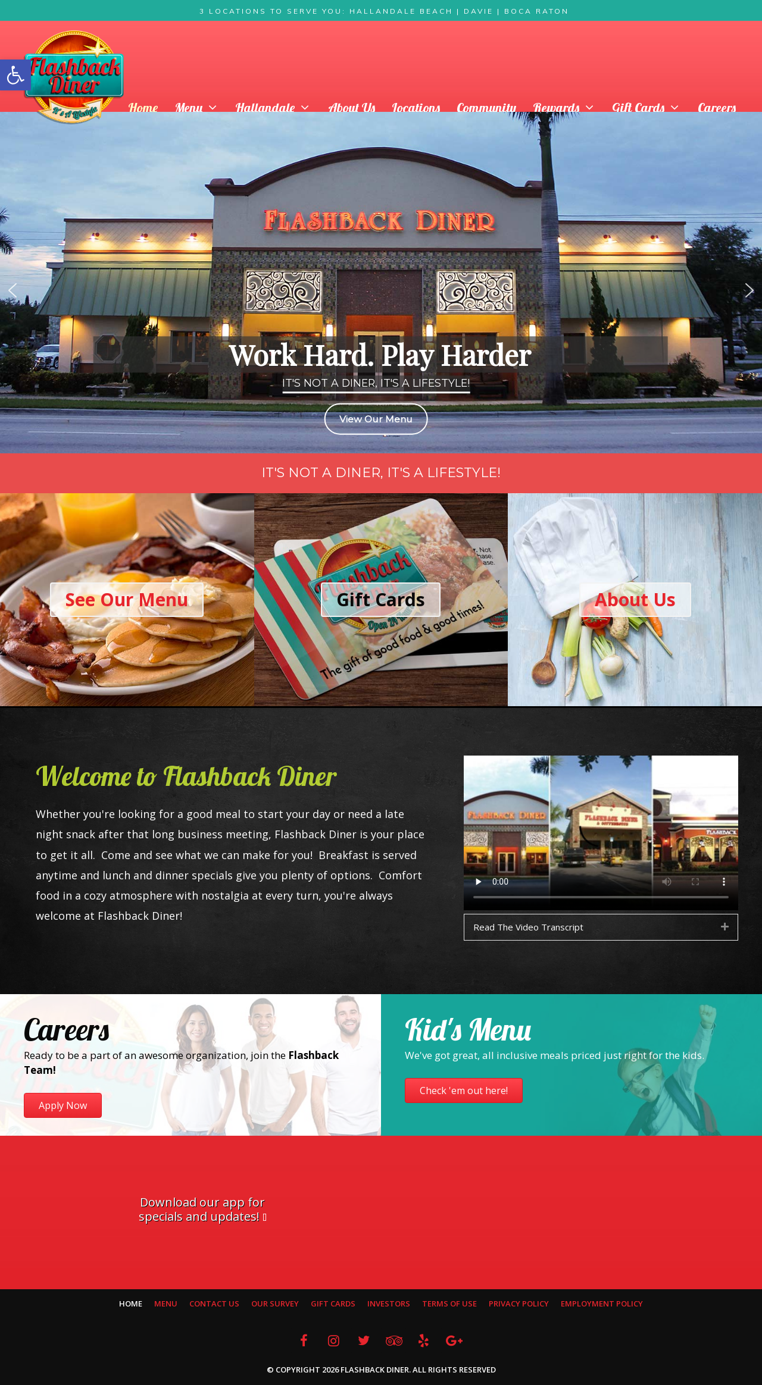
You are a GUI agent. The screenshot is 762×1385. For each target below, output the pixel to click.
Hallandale (277, 107)
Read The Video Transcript (528, 927)
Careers (717, 107)
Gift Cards (650, 107)
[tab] (601, 927)
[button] (15, 74)
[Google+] (453, 1340)
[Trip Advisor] (393, 1340)
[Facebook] (303, 1340)
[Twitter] (363, 1340)
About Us (351, 107)
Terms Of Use (449, 1303)
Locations (416, 107)
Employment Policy (602, 1303)
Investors (388, 1303)
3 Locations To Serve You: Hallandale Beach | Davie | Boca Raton (384, 11)
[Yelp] (423, 1340)
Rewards (568, 107)
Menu (200, 107)
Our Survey (275, 1303)
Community (486, 107)
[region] (381, 290)
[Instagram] (333, 1340)
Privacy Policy (519, 1303)
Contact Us (214, 1303)
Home (143, 107)
